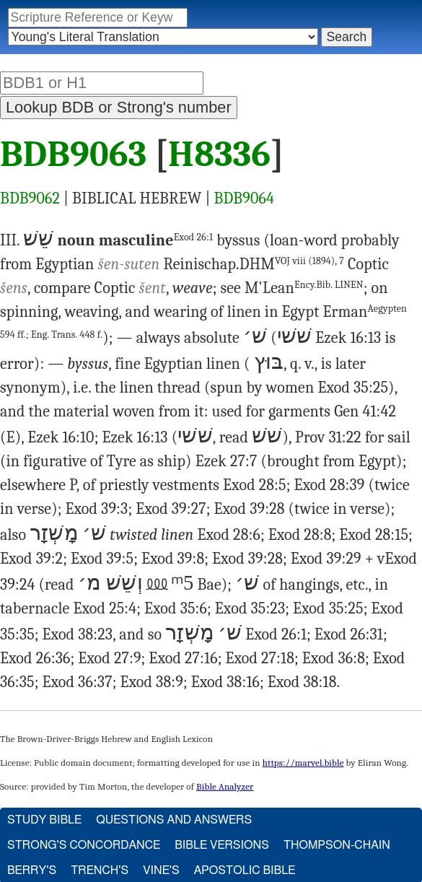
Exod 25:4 (105, 608)
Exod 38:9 (151, 682)
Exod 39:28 (249, 508)
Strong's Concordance (83, 845)
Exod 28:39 (329, 485)
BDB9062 (30, 198)
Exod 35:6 (175, 608)
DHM (291, 264)
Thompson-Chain (336, 845)
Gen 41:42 (365, 411)
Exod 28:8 (300, 534)
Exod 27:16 (183, 658)
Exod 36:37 (77, 682)
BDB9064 (244, 198)
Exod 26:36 (35, 658)
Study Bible (44, 820)
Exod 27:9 (109, 658)
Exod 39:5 (102, 558)
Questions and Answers (174, 820)
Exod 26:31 (349, 634)
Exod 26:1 (194, 237)
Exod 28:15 (373, 534)
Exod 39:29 (326, 558)
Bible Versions (222, 845)
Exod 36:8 (333, 658)
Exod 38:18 (302, 682)
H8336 (219, 154)
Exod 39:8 (172, 558)
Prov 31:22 (328, 437)
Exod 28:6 (228, 534)
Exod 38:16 (225, 682)
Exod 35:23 (250, 608)
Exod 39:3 (96, 508)
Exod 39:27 (171, 508)
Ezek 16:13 (348, 337)
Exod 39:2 (31, 558)
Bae (209, 584)
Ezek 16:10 (60, 437)
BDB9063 (73, 154)
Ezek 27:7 (226, 461)
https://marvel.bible (303, 762)
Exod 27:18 (259, 658)
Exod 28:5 (254, 485)
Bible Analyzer (224, 786)
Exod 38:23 (78, 634)
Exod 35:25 (352, 387)
